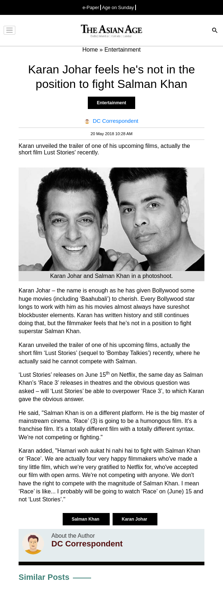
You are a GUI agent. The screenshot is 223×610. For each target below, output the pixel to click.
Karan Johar (135, 519)
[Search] (215, 31)
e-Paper (90, 7)
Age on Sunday (118, 7)
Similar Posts (44, 577)
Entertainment (111, 102)
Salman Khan (86, 519)
